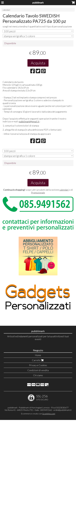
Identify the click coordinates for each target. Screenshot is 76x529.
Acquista (38, 63)
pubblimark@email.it (29, 191)
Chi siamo (38, 484)
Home (38, 464)
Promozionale (38, 263)
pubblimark (38, 2)
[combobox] (38, 31)
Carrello (38, 469)
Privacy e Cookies (38, 474)
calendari (6, 10)
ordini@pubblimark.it (62, 519)
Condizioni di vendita (38, 479)
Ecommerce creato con (38, 522)
